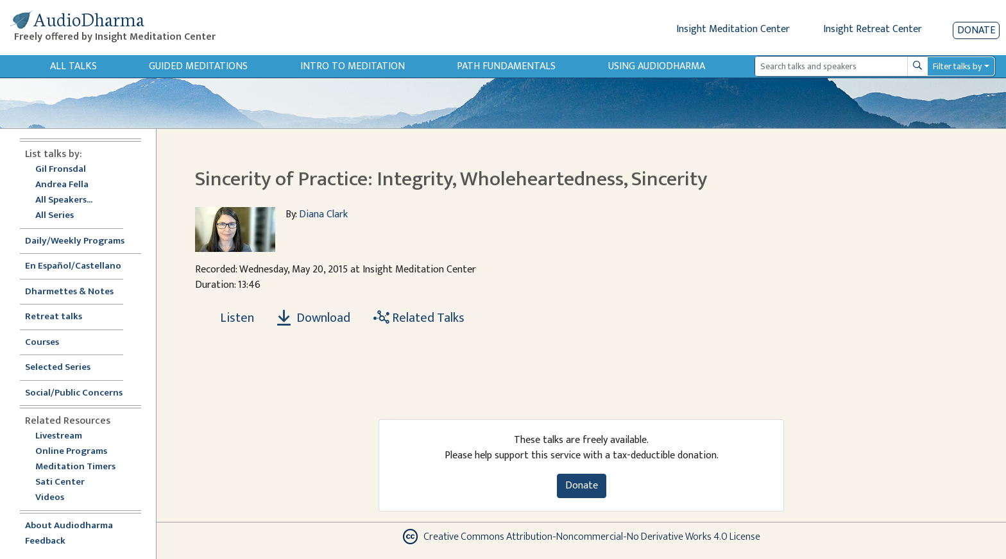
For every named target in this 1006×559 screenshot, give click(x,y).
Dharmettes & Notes (69, 292)
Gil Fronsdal (60, 169)
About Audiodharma (69, 526)
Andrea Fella (62, 185)
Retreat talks (53, 317)
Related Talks (419, 318)
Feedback (45, 541)
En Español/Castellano (73, 266)
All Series (54, 215)
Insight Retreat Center (872, 29)
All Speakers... (63, 200)
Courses (42, 342)
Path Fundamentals (506, 66)
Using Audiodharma (656, 66)
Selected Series (65, 367)
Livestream (58, 436)
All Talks (73, 66)
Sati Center (60, 482)
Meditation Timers (75, 467)
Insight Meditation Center (733, 29)
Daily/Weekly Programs (81, 241)
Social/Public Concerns (74, 393)
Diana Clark (323, 214)
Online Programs (71, 451)
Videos (56, 497)
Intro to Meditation (352, 66)
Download (313, 318)
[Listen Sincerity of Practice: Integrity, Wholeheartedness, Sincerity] (229, 318)
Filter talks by (957, 66)
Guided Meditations (198, 66)
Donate (976, 30)
